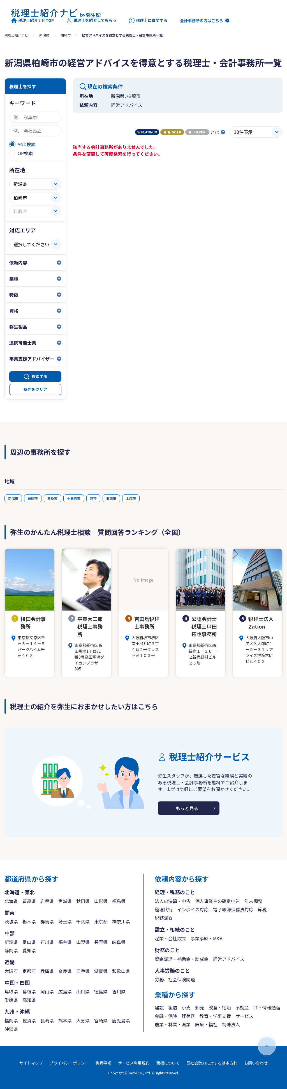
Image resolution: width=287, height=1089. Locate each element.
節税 (262, 909)
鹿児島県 (121, 1020)
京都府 (29, 971)
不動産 (242, 1007)
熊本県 (65, 1020)
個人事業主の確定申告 (217, 901)
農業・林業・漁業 (173, 1024)
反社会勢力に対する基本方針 (211, 1063)
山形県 (101, 901)
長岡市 (33, 498)
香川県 (119, 991)
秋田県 (83, 901)
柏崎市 (66, 35)
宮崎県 (101, 1020)
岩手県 (47, 901)
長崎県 (47, 1020)
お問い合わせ (256, 1063)
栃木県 (29, 921)
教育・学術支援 (215, 1016)
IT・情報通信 (266, 1007)
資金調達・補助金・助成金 (182, 958)
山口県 (83, 991)
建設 (159, 1007)
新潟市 (13, 498)
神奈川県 (121, 921)
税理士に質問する (148, 20)
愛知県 (29, 950)
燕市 (93, 498)
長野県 (101, 942)
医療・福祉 (206, 1024)
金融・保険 (166, 1016)
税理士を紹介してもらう (91, 20)
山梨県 (83, 942)
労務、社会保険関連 (175, 979)
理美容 (188, 1016)
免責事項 (103, 1063)
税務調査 (164, 917)
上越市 (131, 498)
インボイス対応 (193, 909)
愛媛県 (11, 1000)
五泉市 (111, 498)
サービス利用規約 (133, 1063)
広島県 (65, 991)
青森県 (29, 901)
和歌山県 (121, 971)
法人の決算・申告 (173, 901)
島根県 (29, 991)
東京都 (101, 921)
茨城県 (11, 921)
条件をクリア (35, 389)
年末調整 (253, 901)
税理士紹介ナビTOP (32, 20)
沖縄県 (11, 1028)
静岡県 (11, 950)
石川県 (47, 942)
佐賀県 (29, 1020)
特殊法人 (231, 1024)
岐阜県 (119, 942)
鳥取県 (11, 991)
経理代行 (164, 909)
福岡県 (11, 1020)
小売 (186, 1007)
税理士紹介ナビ (16, 35)
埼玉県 (65, 921)
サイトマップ (31, 1063)
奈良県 (65, 971)
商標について (168, 1063)
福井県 (65, 942)
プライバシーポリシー (69, 1063)
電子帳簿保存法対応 (233, 909)
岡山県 (47, 991)
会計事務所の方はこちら (201, 20)
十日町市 (73, 498)
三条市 (52, 498)
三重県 (83, 971)
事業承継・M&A (206, 938)
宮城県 (65, 901)
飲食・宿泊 (220, 1007)
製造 (172, 1007)
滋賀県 (101, 971)
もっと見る (187, 808)
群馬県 (47, 921)
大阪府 (11, 971)
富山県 (29, 942)
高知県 (29, 1000)
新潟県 (44, 35)
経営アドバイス (228, 958)
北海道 (11, 901)
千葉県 (83, 921)
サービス (244, 1016)
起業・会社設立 (170, 938)
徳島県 (101, 991)
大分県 (83, 1020)
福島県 (119, 901)
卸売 (199, 1007)
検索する (39, 376)
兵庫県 (47, 971)
